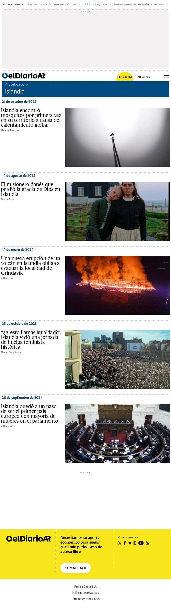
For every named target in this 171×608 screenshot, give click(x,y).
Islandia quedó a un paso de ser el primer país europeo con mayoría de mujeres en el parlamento (29, 414)
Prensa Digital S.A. (85, 586)
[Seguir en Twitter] (120, 543)
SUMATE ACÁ (75, 568)
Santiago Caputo (100, 4)
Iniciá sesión (143, 77)
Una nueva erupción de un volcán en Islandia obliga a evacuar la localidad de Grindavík (30, 266)
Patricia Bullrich (84, 4)
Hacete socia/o (124, 77)
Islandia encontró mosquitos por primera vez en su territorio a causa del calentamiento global (31, 118)
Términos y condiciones (85, 598)
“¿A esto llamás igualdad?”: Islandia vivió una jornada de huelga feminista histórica (31, 340)
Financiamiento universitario (123, 4)
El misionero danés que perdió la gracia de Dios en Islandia (30, 189)
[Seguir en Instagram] (134, 543)
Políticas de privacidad (85, 592)
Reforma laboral (145, 4)
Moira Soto (7, 199)
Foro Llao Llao (45, 4)
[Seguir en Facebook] (125, 543)
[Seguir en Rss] (147, 543)
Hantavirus (159, 4)
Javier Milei (59, 4)
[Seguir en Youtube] (141, 543)
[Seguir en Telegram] (129, 543)
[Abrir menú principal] (166, 75)
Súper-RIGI (32, 4)
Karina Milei (71, 4)
